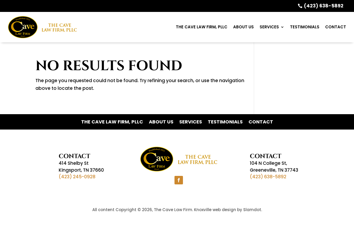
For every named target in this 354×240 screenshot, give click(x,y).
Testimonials (304, 27)
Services (269, 27)
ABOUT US (243, 27)
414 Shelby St (74, 163)
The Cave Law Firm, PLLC (201, 27)
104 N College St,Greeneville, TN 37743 (274, 166)
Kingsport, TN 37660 (81, 170)
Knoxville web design (215, 209)
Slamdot (252, 209)
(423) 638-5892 (323, 5)
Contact (335, 27)
